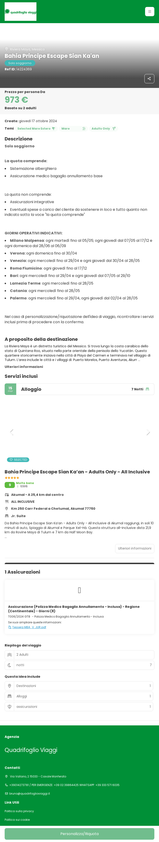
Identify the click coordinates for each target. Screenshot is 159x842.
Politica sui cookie (17, 820)
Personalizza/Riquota (79, 833)
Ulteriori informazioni (24, 366)
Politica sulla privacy (19, 811)
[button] (149, 11)
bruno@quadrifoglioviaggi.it (29, 793)
